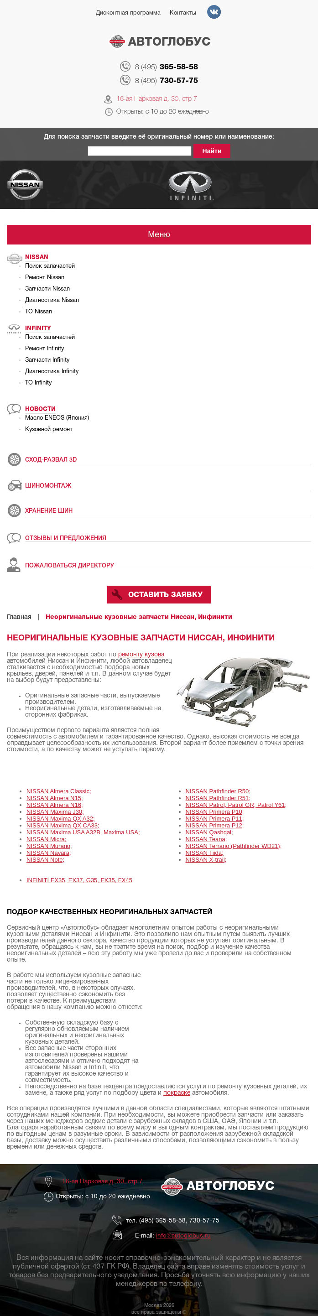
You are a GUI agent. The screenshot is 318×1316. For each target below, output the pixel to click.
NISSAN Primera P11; (215, 818)
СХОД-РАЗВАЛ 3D (51, 460)
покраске (176, 1093)
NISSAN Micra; (46, 839)
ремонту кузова (141, 655)
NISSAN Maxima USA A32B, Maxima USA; (83, 832)
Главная (19, 617)
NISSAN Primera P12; (215, 825)
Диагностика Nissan (52, 300)
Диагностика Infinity (51, 372)
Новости (40, 409)
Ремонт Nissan (44, 278)
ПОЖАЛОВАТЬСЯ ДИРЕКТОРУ (69, 565)
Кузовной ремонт (49, 429)
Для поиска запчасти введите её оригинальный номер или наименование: (159, 137)
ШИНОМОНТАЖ (48, 486)
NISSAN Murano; (49, 846)
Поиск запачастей (50, 266)
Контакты (183, 13)
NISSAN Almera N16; (54, 804)
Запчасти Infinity (47, 360)
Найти (212, 151)
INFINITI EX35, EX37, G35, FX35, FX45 (79, 880)
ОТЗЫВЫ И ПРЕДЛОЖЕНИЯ (65, 538)
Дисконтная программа (128, 13)
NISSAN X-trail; (206, 859)
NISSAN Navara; (48, 852)
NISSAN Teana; (206, 839)
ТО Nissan (38, 312)
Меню (159, 234)
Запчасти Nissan (47, 289)
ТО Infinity (38, 383)
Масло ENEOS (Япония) (57, 418)
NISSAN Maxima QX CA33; (62, 825)
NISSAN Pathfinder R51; (218, 798)
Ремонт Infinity (44, 349)
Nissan (36, 257)
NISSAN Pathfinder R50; (218, 791)
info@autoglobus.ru (183, 1236)
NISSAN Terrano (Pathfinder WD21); (234, 846)
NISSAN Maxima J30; (55, 811)
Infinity (38, 328)
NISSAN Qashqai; (209, 832)
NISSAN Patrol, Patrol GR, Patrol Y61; (236, 804)
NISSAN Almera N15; (54, 798)
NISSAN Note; (45, 859)
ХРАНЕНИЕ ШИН (49, 511)
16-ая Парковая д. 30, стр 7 (156, 99)
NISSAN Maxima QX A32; (60, 818)
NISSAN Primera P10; (215, 811)
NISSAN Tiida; (205, 852)
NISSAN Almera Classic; (58, 791)
